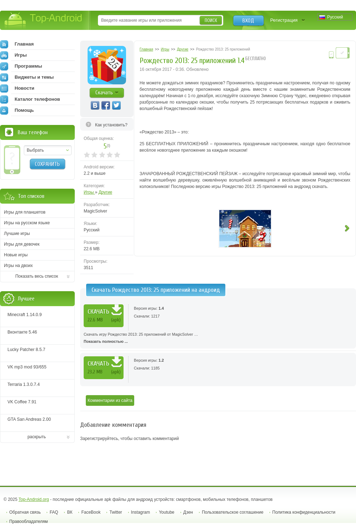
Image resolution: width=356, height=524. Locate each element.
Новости (17, 88)
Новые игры (16, 254)
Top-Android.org (34, 499)
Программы (21, 66)
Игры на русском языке (27, 222)
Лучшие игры (17, 233)
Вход (248, 20)
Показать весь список (36, 276)
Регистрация (284, 20)
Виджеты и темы (27, 77)
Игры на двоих (18, 265)
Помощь (17, 110)
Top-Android (44, 21)
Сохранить (47, 164)
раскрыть (36, 436)
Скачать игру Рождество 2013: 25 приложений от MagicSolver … (218, 338)
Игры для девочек (22, 244)
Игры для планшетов (25, 212)
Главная (17, 44)
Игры (89, 192)
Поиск (211, 20)
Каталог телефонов (30, 99)
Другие (105, 192)
